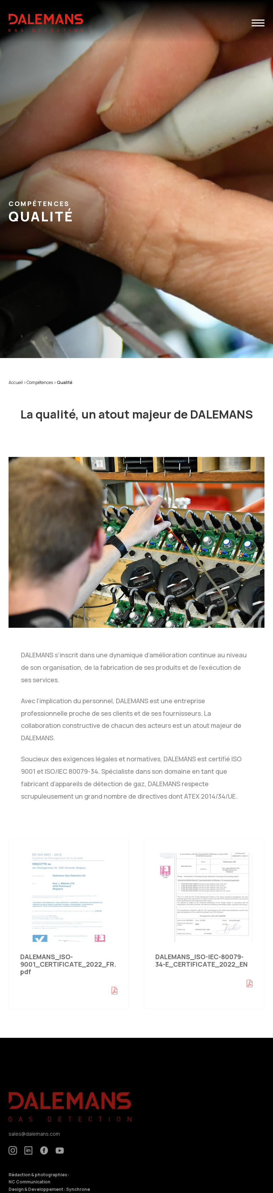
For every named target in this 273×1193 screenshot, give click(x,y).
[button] (258, 23)
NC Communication (29, 1189)
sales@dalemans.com (34, 1141)
